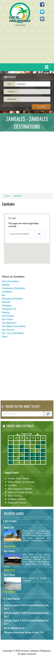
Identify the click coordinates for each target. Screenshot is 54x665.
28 (39, 458)
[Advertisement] (26, 45)
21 (39, 454)
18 (23, 454)
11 (23, 450)
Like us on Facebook (42, 4)
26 (29, 458)
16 (12, 454)
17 (18, 454)
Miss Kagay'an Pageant (20, 489)
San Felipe (7, 319)
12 (29, 450)
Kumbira (12, 485)
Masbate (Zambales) (12, 298)
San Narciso (8, 329)
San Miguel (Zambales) (13, 326)
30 (12, 462)
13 (34, 450)
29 (44, 458)
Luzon (6, 196)
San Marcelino (9, 323)
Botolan (6, 285)
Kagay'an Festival (17, 502)
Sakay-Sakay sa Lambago (21, 482)
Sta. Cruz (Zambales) (13, 333)
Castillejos (7, 291)
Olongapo (7, 305)
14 (39, 450)
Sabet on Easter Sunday (20, 492)
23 (12, 458)
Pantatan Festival (17, 499)
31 (18, 462)
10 (18, 450)
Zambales (17, 196)
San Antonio (8, 316)
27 (34, 458)
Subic (4, 336)
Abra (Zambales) (10, 281)
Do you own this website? (20, 234)
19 (29, 454)
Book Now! (41, 107)
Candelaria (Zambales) (13, 288)
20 (34, 454)
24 (18, 458)
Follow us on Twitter (42, 11)
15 (44, 450)
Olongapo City (9, 309)
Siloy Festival (14, 496)
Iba (3, 295)
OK (39, 234)
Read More (9, 546)
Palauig (5, 312)
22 (44, 454)
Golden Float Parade (18, 478)
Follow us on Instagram (42, 19)
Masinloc (6, 302)
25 (23, 458)
